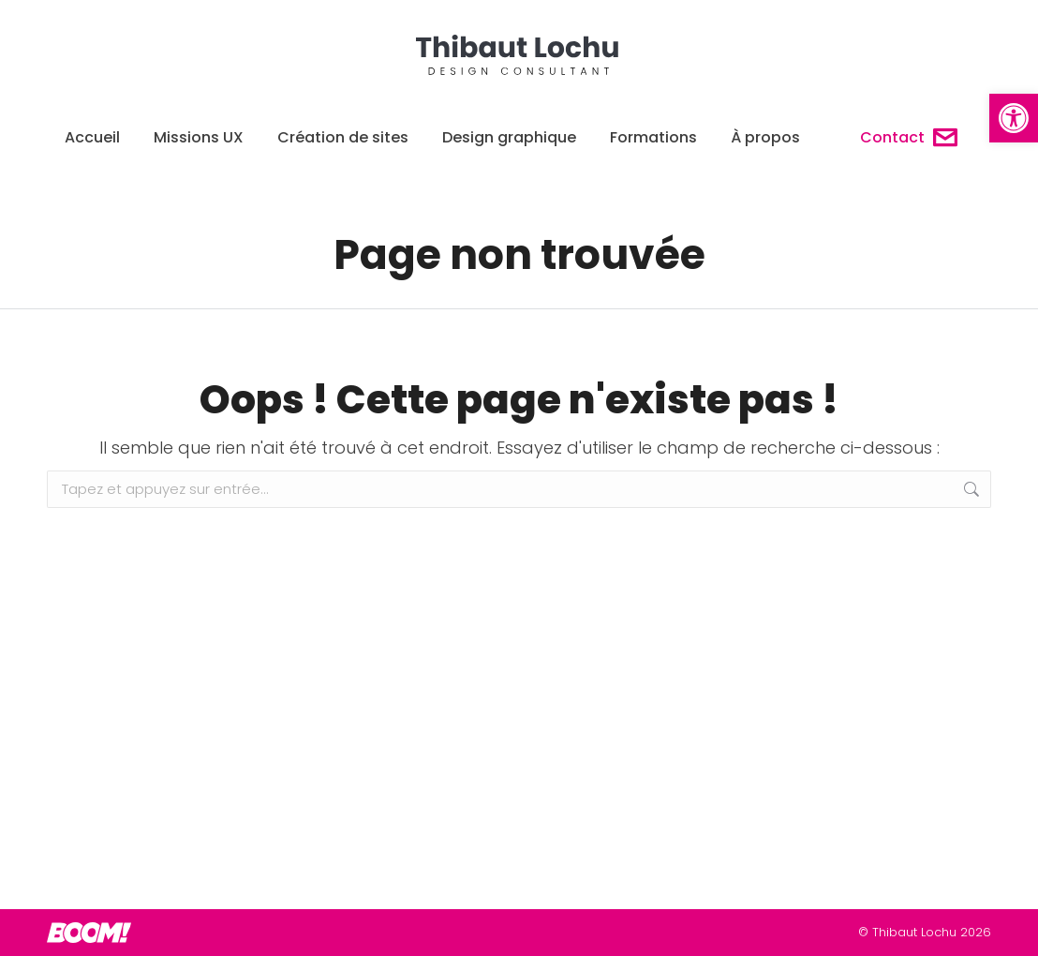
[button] (1013, 118)
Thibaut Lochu (914, 932)
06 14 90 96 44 (296, 16)
